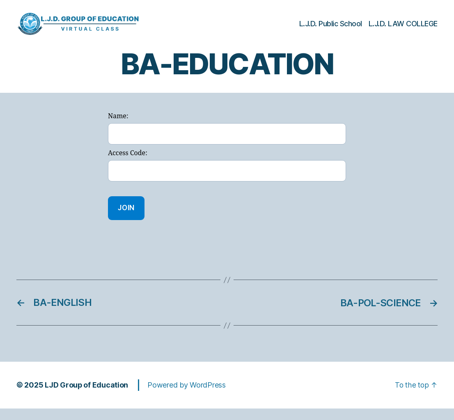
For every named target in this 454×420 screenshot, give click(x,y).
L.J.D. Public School (330, 29)
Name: (118, 128)
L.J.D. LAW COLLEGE (403, 29)
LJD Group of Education (86, 396)
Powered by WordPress (187, 396)
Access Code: (127, 165)
